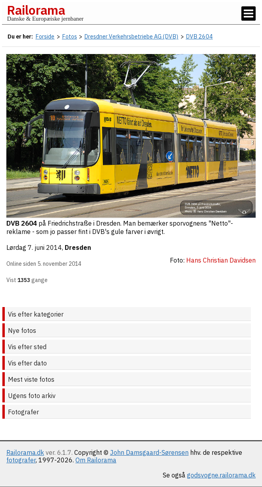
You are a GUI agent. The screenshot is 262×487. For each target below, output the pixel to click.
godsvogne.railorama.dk (221, 475)
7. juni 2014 (45, 247)
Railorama (36, 10)
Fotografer (23, 412)
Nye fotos (22, 330)
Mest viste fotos (31, 379)
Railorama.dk (25, 452)
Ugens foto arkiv (32, 396)
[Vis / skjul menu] (248, 13)
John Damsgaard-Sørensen (149, 452)
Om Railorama (95, 460)
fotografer (21, 460)
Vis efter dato (27, 363)
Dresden (78, 247)
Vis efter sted (27, 347)
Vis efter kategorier (36, 314)
